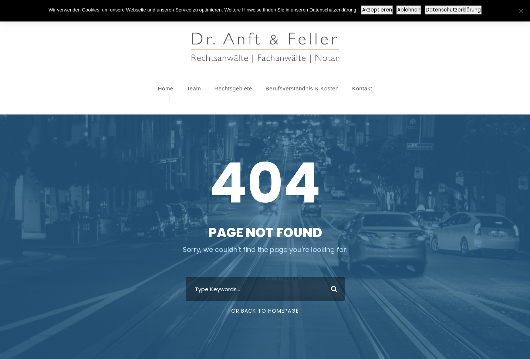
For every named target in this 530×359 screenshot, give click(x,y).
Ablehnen (409, 9)
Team (194, 88)
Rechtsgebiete (233, 88)
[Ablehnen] (520, 10)
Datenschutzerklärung (453, 9)
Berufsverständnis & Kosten (302, 88)
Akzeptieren (377, 9)
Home (165, 88)
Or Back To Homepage (265, 311)
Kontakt (362, 88)
